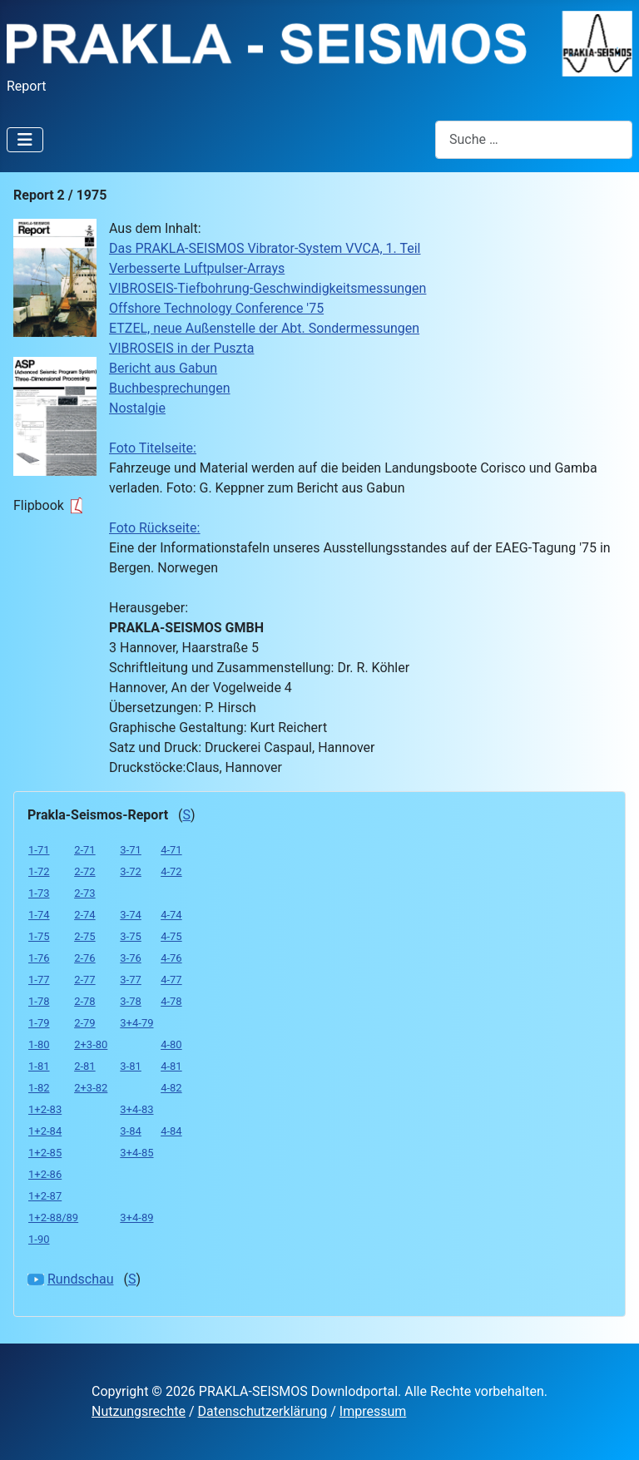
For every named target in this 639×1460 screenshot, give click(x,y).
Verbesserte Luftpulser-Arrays (197, 268)
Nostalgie (137, 408)
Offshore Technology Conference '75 (216, 308)
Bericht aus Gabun (163, 368)
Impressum (373, 1411)
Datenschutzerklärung (263, 1411)
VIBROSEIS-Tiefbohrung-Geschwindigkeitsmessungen (267, 288)
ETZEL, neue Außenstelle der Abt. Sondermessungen (264, 328)
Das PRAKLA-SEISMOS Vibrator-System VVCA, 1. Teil (265, 248)
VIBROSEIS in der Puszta (181, 348)
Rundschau (80, 1279)
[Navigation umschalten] (25, 139)
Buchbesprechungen (169, 388)
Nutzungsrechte (139, 1411)
